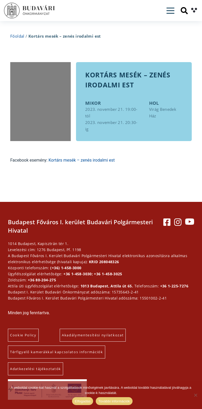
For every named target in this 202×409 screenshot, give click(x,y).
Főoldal (17, 36)
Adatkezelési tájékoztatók (35, 368)
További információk (114, 401)
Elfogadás (82, 401)
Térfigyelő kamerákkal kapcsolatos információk (56, 352)
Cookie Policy (23, 335)
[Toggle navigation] (170, 11)
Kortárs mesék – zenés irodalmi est (81, 160)
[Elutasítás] (195, 395)
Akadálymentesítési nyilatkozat (93, 335)
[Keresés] (184, 10)
